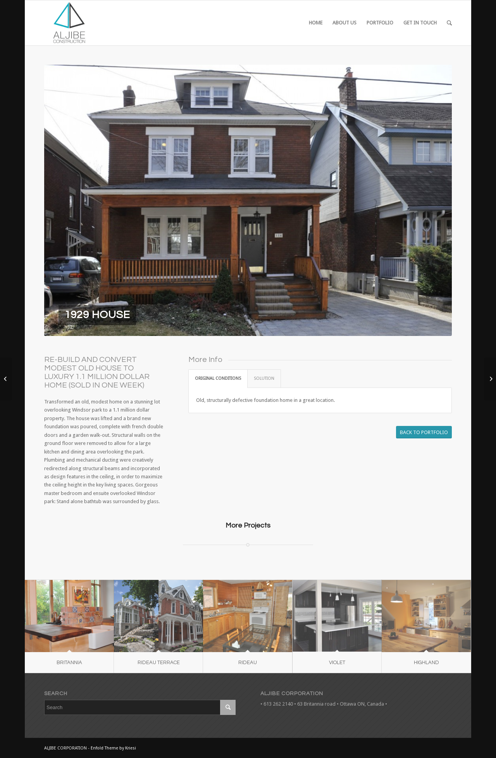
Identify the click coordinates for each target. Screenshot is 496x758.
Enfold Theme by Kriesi (113, 748)
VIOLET (337, 662)
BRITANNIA (69, 662)
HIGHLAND (426, 662)
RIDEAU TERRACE (159, 662)
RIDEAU (247, 662)
